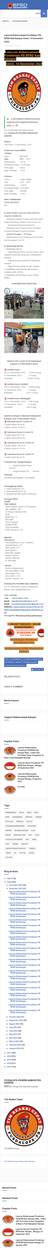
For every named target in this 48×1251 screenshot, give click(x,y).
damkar (38, 809)
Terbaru (32, 840)
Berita (17, 13)
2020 (9, 1048)
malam (8, 827)
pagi (30, 827)
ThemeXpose (18, 1248)
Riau (27, 831)
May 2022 (13, 1026)
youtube (9, 849)
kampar (18, 655)
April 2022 (13, 1030)
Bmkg (29, 804)
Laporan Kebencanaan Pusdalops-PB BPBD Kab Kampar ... (24, 885)
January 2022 (15, 1040)
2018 (9, 1055)
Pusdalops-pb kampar (14, 831)
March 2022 (14, 1034)
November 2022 (16, 881)
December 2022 (16, 877)
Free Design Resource (33, 1248)
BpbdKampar (16, 652)
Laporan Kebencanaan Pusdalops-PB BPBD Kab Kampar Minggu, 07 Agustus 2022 (30, 1234)
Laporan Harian (31, 13)
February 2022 (15, 1037)
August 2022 (14, 1016)
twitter (22, 845)
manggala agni (19, 827)
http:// (17, 600)
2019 (9, 1052)
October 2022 (15, 1009)
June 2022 (13, 1023)
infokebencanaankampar (32, 652)
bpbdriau (28, 809)
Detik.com (9, 813)
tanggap (24, 836)
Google (29, 813)
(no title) (21, 779)
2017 (9, 1059)
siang (34, 831)
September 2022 (16, 1012)
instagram (9, 655)
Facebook (19, 813)
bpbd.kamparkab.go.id (31, 600)
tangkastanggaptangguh (15, 658)
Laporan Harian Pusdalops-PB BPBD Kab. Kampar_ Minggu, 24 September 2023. (31, 757)
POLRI (37, 827)
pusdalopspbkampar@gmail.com (27, 597)
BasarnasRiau (11, 804)
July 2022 (13, 1020)
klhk (33, 822)
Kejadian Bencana (30, 655)
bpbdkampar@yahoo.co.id (24, 594)
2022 (9, 874)
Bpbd (7, 652)
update (31, 845)
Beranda (7, 13)
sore (7, 836)
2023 (9, 871)
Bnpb (36, 804)
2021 (9, 1045)
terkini (8, 845)
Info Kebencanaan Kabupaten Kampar (19, 1153)
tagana (15, 836)
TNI (15, 845)
